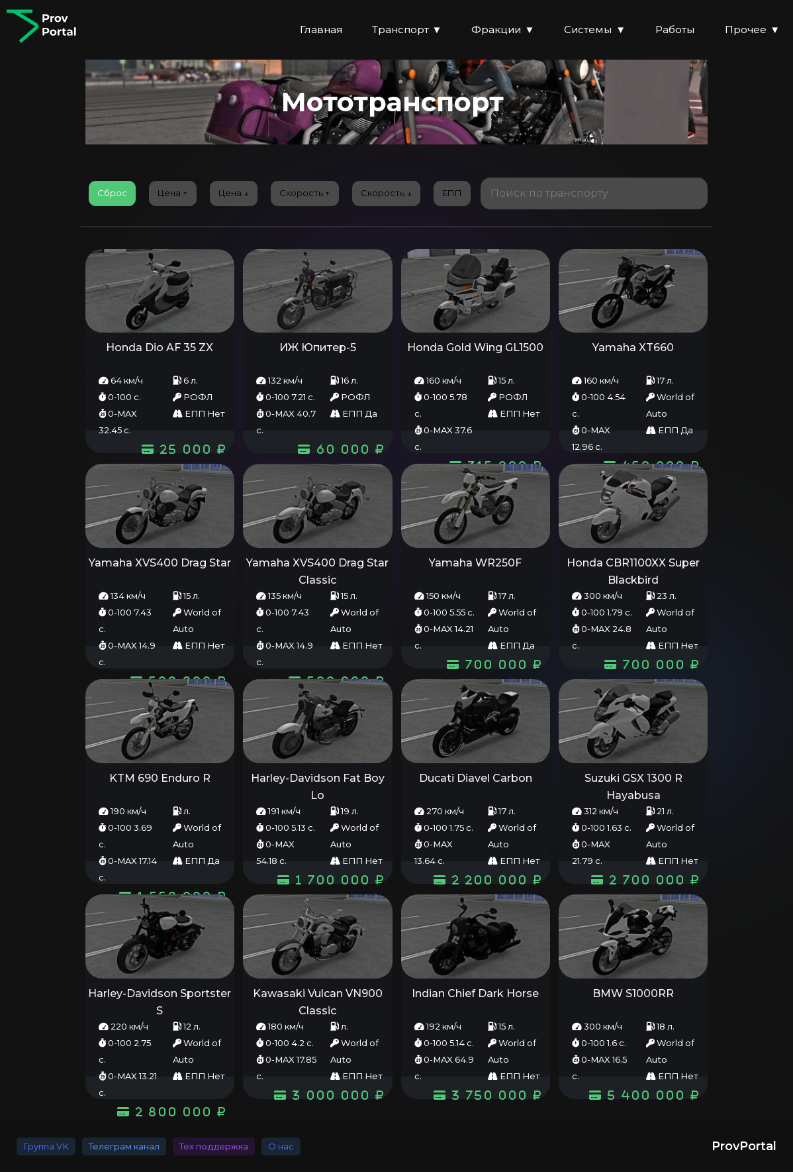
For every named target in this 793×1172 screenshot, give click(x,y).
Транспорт (407, 30)
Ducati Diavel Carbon (475, 778)
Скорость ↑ (304, 192)
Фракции (502, 30)
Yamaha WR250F (475, 563)
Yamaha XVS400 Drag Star (160, 563)
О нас (281, 1146)
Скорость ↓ (386, 192)
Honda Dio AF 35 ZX (159, 347)
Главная (321, 29)
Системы (595, 30)
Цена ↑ (173, 192)
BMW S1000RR (633, 993)
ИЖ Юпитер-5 (317, 347)
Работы (675, 29)
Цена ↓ (233, 192)
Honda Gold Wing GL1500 (475, 347)
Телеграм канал (124, 1146)
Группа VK (46, 1146)
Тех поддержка (213, 1146)
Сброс (112, 192)
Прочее (752, 30)
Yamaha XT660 (633, 347)
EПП (452, 192)
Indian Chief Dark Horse (475, 993)
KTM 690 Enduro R (159, 778)
